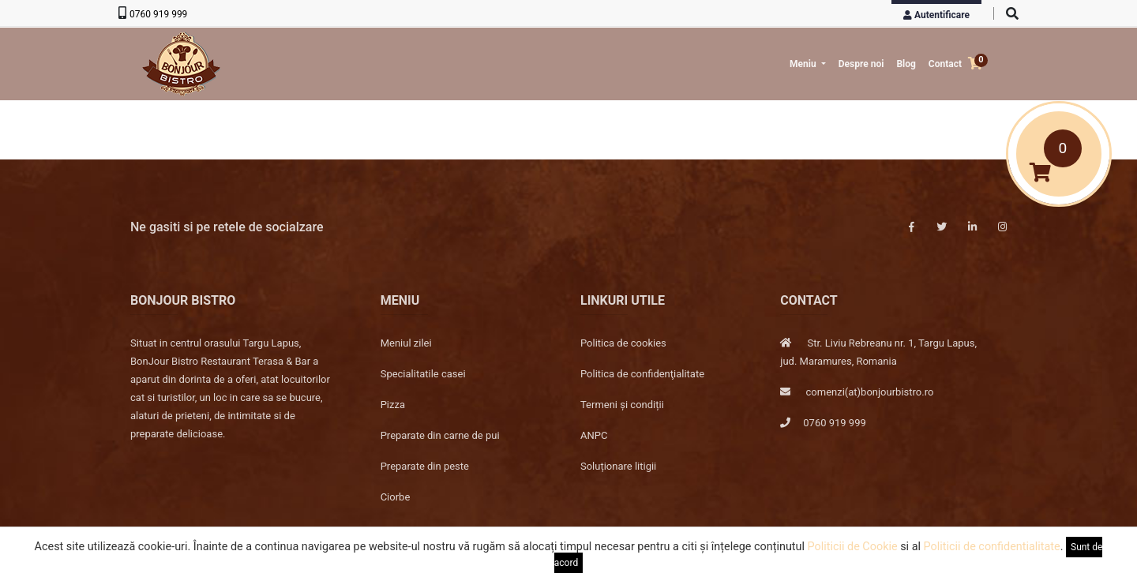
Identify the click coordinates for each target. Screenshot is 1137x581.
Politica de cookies (623, 343)
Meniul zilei (406, 343)
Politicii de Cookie (853, 546)
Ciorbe (396, 497)
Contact (945, 63)
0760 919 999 (158, 14)
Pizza (393, 404)
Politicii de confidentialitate (992, 546)
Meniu (804, 63)
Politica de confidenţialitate (642, 374)
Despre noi (861, 63)
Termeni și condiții (622, 404)
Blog (905, 63)
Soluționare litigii (618, 466)
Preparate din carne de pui (440, 435)
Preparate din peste (425, 466)
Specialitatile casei (423, 374)
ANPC (593, 435)
